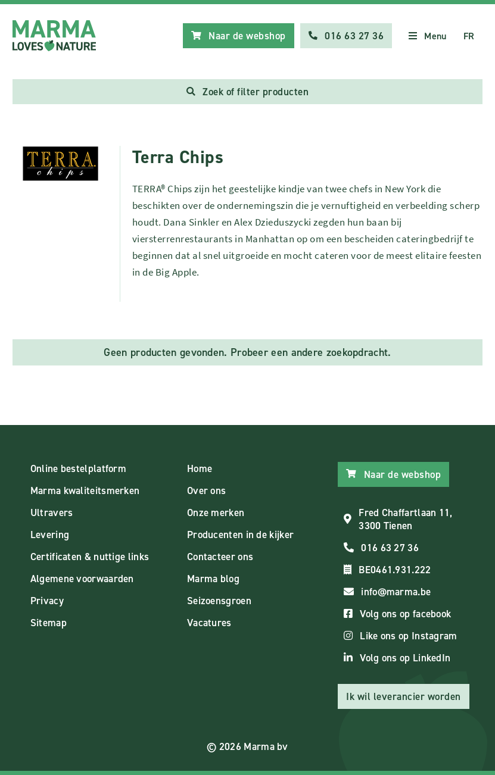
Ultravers (51, 512)
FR (469, 36)
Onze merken (215, 512)
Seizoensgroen (219, 600)
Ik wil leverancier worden (403, 696)
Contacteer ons (220, 556)
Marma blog (213, 578)
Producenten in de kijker (240, 534)
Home (199, 468)
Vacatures (209, 622)
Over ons (206, 490)
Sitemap (48, 622)
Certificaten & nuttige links (89, 556)
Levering (49, 534)
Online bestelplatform (78, 468)
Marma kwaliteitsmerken (85, 490)
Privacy (47, 600)
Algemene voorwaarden (82, 578)
